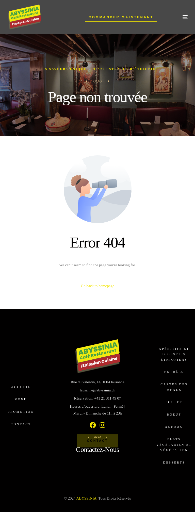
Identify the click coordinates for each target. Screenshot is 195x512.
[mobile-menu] (177, 17)
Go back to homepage (97, 286)
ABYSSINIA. (87, 498)
